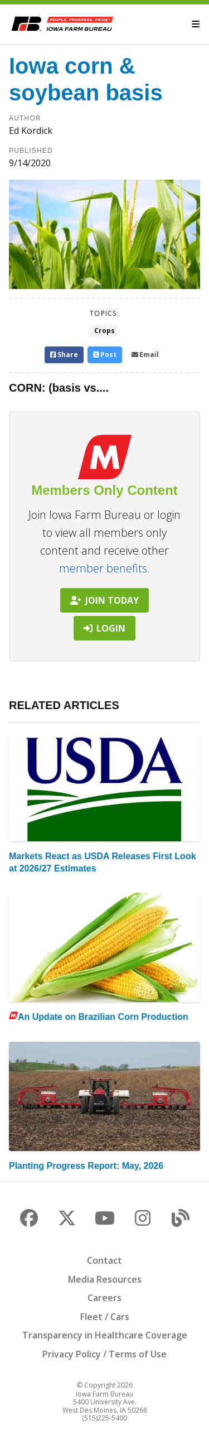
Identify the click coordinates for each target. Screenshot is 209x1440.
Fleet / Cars (104, 1317)
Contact (104, 1260)
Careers (104, 1298)
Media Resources (105, 1279)
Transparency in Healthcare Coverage (104, 1335)
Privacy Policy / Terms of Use (104, 1354)
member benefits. (104, 568)
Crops (104, 330)
